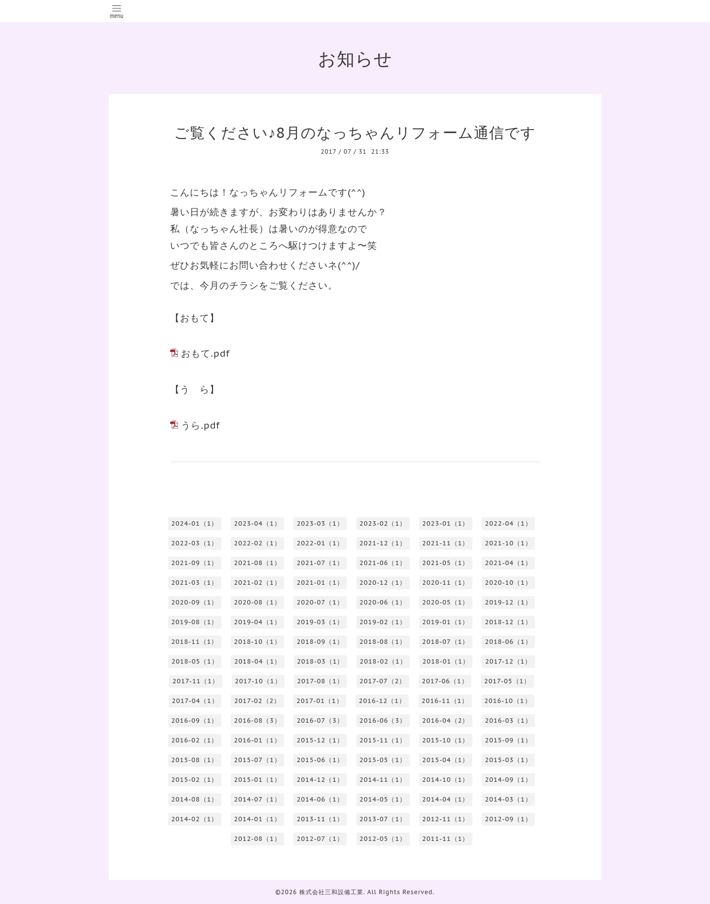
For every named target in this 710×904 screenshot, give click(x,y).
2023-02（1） (382, 523)
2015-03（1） (508, 760)
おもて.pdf (205, 353)
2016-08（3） (257, 720)
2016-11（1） (445, 701)
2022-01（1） (320, 543)
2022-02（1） (257, 543)
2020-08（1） (257, 602)
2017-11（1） (196, 681)
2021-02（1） (257, 582)
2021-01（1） (320, 582)
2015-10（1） (445, 740)
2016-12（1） (382, 701)
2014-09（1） (508, 779)
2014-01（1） (257, 819)
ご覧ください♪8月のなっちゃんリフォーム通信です (355, 132)
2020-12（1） (382, 582)
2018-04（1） (257, 661)
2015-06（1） (320, 760)
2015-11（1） (382, 740)
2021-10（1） (508, 543)
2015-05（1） (382, 760)
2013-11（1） (320, 819)
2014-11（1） (382, 779)
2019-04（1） (257, 622)
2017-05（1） (507, 681)
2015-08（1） (194, 760)
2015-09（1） (508, 740)
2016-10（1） (507, 701)
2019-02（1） (382, 622)
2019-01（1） (445, 622)
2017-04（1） (195, 701)
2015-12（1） (320, 740)
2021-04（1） (508, 563)
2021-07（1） (320, 563)
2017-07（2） (382, 681)
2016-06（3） (382, 720)
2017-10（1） (258, 681)
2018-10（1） (257, 641)
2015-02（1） (194, 779)
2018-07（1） (445, 641)
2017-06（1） (445, 681)
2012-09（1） (508, 819)
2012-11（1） (445, 819)
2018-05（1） (195, 661)
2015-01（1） (257, 779)
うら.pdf (200, 425)
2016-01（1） (257, 740)
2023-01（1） (445, 523)
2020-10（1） (508, 582)
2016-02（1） (194, 740)
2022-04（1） (508, 523)
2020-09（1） (194, 602)
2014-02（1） (194, 819)
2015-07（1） (257, 760)
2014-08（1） (194, 799)
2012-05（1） (382, 839)
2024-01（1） (194, 523)
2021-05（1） (445, 563)
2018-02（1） (382, 661)
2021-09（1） (194, 563)
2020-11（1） (445, 582)
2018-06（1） (508, 641)
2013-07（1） (382, 819)
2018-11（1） (194, 641)
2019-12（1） (508, 602)
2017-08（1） (320, 681)
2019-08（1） (194, 622)
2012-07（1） (320, 839)
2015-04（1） (445, 760)
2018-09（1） (320, 641)
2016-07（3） (320, 720)
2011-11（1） (445, 839)
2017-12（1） (508, 661)
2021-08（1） (257, 563)
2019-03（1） (320, 622)
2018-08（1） (382, 641)
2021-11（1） (445, 543)
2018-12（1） (508, 622)
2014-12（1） (320, 779)
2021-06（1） (382, 563)
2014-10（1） (445, 779)
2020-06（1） (382, 602)
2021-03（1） (194, 582)
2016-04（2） (445, 720)
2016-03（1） (508, 720)
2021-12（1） (382, 543)
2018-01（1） (446, 661)
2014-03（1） (508, 799)
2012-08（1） (257, 839)
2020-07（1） (320, 602)
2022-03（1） (194, 543)
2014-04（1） (445, 799)
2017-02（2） (257, 701)
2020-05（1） (445, 602)
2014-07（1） (257, 799)
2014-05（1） (382, 799)
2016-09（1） (194, 720)
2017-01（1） (319, 701)
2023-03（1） (320, 523)
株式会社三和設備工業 (331, 892)
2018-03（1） (320, 661)
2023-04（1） (257, 523)
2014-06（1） (320, 799)
